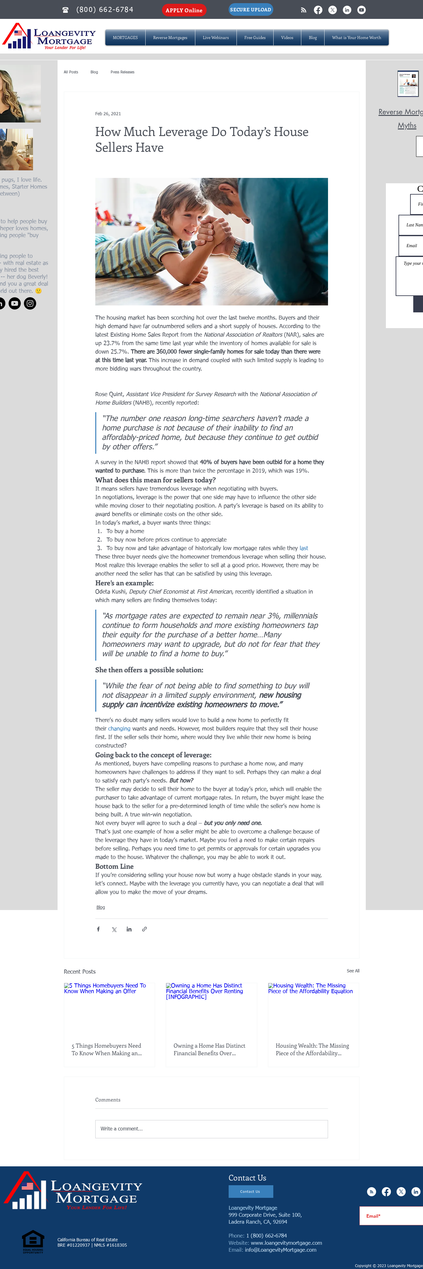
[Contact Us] (251, 1191)
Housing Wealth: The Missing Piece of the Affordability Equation (312, 1049)
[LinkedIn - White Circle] (347, 10)
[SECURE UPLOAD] (251, 9)
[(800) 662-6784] (106, 10)
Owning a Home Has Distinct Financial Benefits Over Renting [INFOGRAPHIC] (209, 1049)
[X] (332, 10)
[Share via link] (144, 929)
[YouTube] (14, 303)
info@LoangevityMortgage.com (280, 1250)
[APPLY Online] (184, 10)
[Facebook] (318, 10)
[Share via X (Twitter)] (114, 929)
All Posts (71, 72)
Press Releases (122, 72)
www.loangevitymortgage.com (286, 1243)
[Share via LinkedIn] (129, 929)
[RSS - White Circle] (371, 1191)
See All (353, 971)
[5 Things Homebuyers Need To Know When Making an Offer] (109, 1008)
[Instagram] (30, 303)
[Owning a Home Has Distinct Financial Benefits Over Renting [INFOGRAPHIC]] (211, 1008)
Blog (94, 72)
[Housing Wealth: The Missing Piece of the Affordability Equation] (313, 1008)
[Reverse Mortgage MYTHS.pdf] (408, 84)
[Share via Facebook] (98, 929)
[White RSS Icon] (303, 10)
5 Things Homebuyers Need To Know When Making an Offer (106, 1049)
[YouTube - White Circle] (361, 10)
